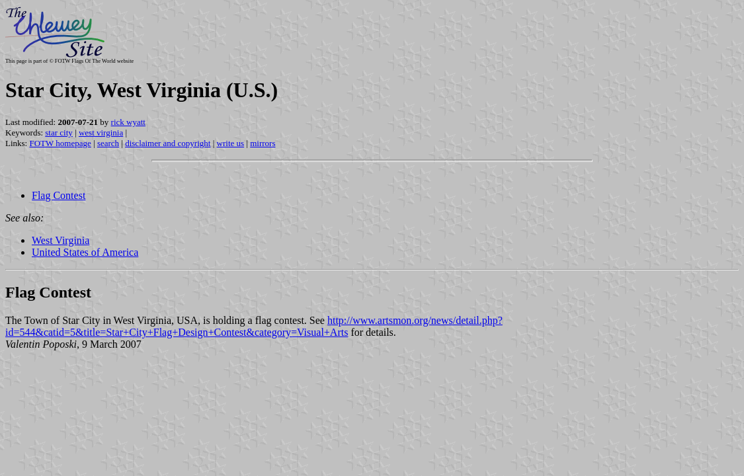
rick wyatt (128, 122)
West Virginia (60, 240)
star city (59, 133)
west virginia (101, 133)
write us (231, 143)
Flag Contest (58, 195)
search (108, 143)
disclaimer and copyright (167, 143)
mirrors (262, 143)
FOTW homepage (60, 143)
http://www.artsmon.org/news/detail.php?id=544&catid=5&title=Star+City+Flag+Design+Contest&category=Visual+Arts (254, 326)
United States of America (85, 252)
